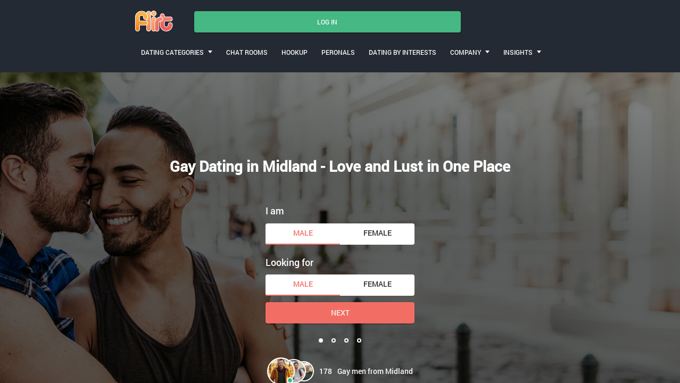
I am (275, 210)
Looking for (289, 262)
